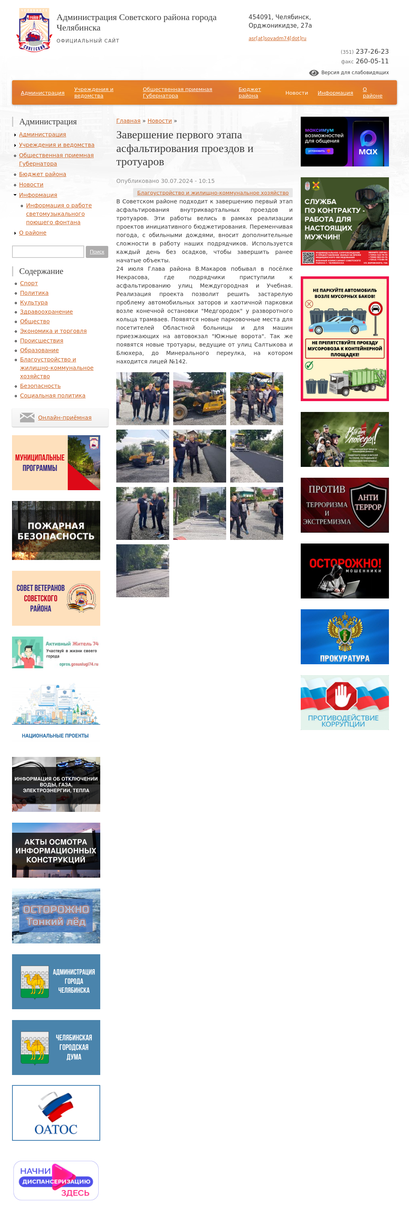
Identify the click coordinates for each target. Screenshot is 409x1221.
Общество (35, 321)
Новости (296, 93)
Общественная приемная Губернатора (177, 92)
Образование (39, 350)
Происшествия (41, 340)
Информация (335, 93)
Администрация (43, 93)
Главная (128, 121)
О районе (373, 92)
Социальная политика (52, 395)
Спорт (29, 283)
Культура (34, 302)
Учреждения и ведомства (93, 92)
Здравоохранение (46, 311)
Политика (34, 293)
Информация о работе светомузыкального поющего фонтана (59, 213)
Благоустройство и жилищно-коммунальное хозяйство (213, 193)
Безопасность (40, 386)
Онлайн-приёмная (64, 417)
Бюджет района (250, 92)
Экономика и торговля (53, 331)
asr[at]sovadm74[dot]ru (277, 38)
